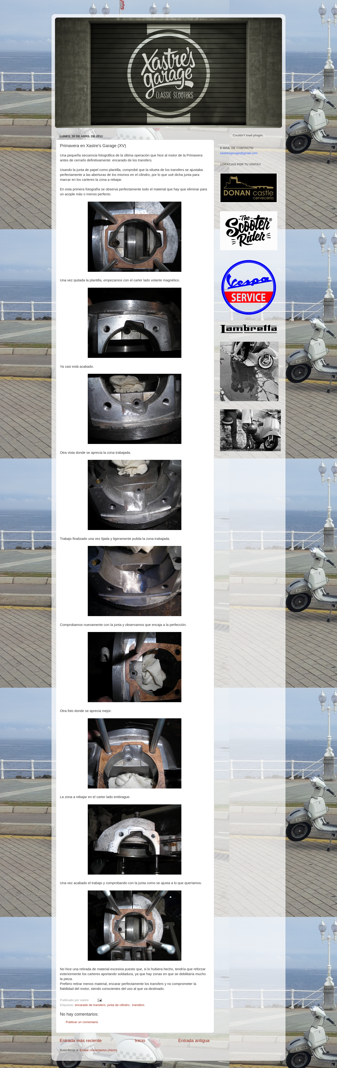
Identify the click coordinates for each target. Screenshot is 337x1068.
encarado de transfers (90, 1005)
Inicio (140, 1040)
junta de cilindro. (118, 1005)
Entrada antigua (193, 1040)
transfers (138, 1005)
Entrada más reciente (81, 1040)
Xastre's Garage (69, 24)
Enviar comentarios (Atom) (98, 1050)
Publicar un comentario (82, 1022)
